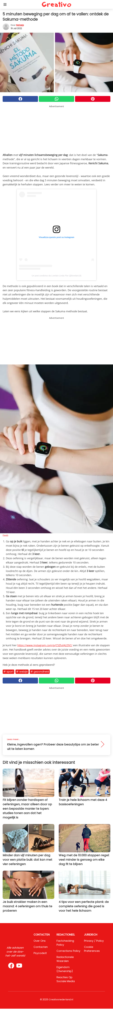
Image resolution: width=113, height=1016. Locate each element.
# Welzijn (22, 671)
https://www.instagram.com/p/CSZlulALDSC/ (44, 645)
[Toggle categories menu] (5, 4)
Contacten (41, 947)
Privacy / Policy (94, 941)
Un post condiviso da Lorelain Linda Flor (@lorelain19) (56, 275)
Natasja (20, 25)
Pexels (5, 535)
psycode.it (40, 953)
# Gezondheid (39, 671)
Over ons (40, 941)
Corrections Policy (68, 951)
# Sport (8, 671)
